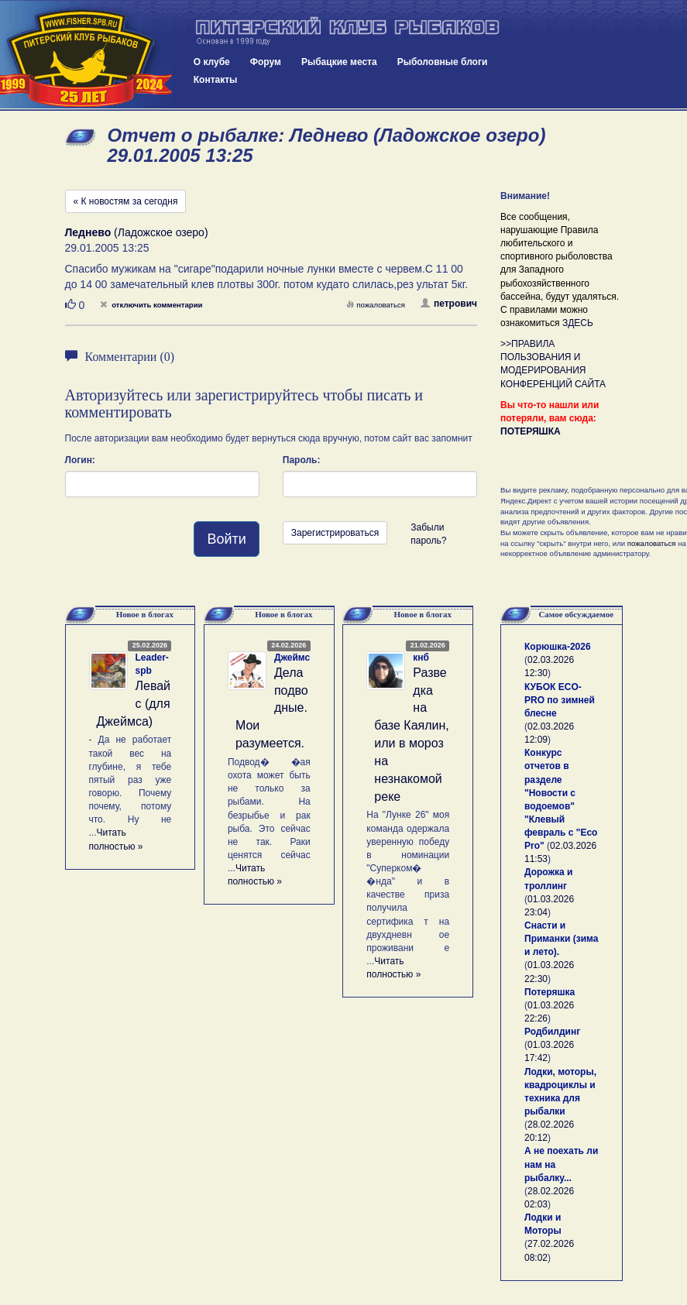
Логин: (80, 460)
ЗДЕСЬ (577, 323)
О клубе (212, 62)
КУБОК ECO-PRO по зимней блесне (559, 700)
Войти (226, 539)
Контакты (216, 79)
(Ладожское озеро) (136, 232)
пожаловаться (375, 304)
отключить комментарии (151, 304)
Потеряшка (549, 992)
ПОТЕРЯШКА (530, 431)
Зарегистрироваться (335, 532)
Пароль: (302, 460)
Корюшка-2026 (557, 646)
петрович (449, 303)
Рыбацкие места (339, 62)
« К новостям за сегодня (126, 201)
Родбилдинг (552, 1031)
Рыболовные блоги (442, 62)
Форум (265, 62)
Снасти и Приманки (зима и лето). (561, 938)
